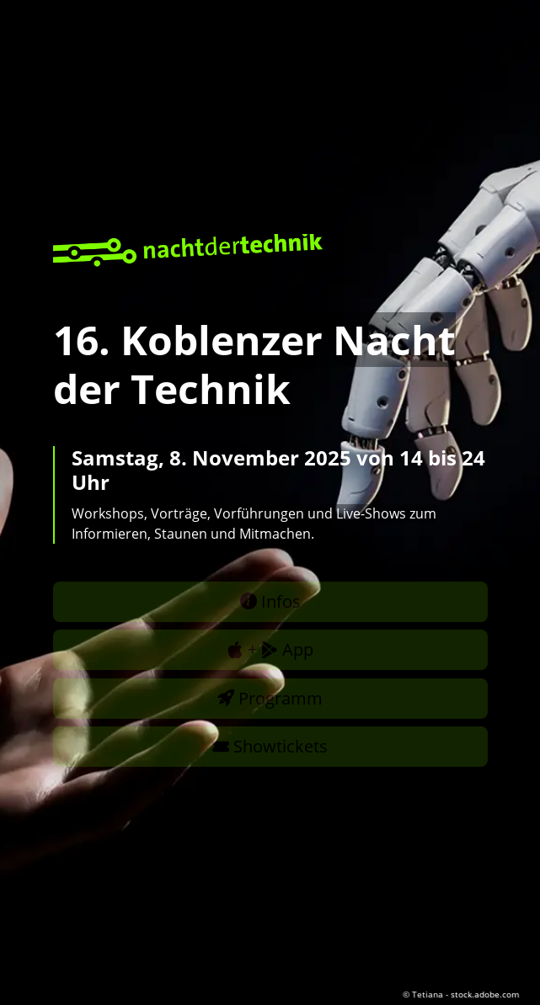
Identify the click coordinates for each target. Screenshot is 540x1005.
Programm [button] (270, 698)
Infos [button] (270, 601)
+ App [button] (270, 649)
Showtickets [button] (270, 746)
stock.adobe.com (485, 994)
